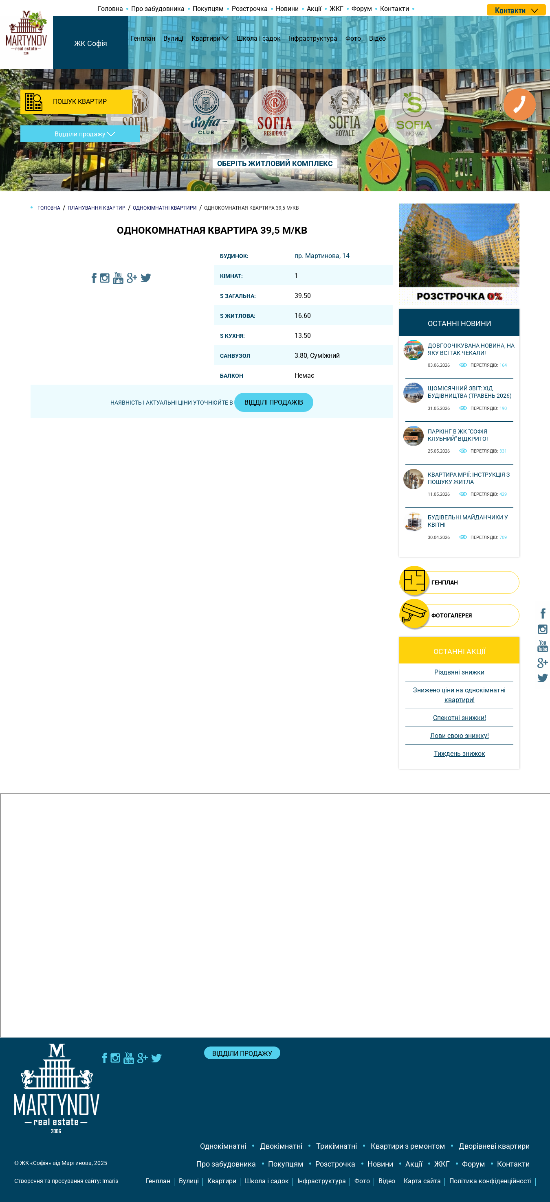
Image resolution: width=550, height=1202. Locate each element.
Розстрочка (250, 9)
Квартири (205, 38)
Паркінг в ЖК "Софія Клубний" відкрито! (458, 435)
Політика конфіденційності (490, 1181)
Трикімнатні (336, 1146)
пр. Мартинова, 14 (322, 256)
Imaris (110, 1181)
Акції (314, 9)
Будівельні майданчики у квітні (468, 521)
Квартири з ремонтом (408, 1146)
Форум (362, 9)
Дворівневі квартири (494, 1146)
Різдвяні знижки (459, 672)
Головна (110, 9)
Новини (287, 9)
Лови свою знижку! (459, 736)
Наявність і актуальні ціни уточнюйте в (211, 402)
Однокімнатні (223, 1146)
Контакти (394, 9)
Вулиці (173, 38)
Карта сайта (422, 1181)
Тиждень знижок (459, 754)
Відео (377, 38)
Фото (353, 38)
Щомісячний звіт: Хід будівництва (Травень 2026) (470, 392)
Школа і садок (259, 38)
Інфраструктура (313, 38)
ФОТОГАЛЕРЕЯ (451, 615)
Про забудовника (158, 9)
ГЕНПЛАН (444, 582)
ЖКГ (336, 9)
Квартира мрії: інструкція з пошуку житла (469, 478)
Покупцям (208, 9)
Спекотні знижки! (459, 718)
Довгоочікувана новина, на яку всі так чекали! (471, 349)
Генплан (142, 38)
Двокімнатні (281, 1146)
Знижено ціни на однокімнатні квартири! (459, 695)
